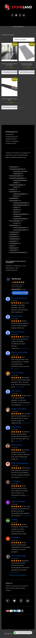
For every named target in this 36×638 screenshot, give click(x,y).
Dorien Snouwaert (18, 332)
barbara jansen (16, 445)
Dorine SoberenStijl (18, 556)
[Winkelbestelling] (24, 40)
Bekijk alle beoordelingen (18, 575)
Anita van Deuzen (17, 373)
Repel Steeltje (16, 316)
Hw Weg (14, 520)
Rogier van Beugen (18, 501)
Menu (18, 21)
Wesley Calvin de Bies (19, 352)
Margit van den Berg (18, 409)
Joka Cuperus (16, 391)
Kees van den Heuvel (19, 298)
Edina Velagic (16, 427)
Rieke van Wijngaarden (19, 463)
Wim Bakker (15, 538)
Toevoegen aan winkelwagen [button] (9, 72)
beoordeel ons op (20, 293)
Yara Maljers (15, 481)
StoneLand (16, 279)
